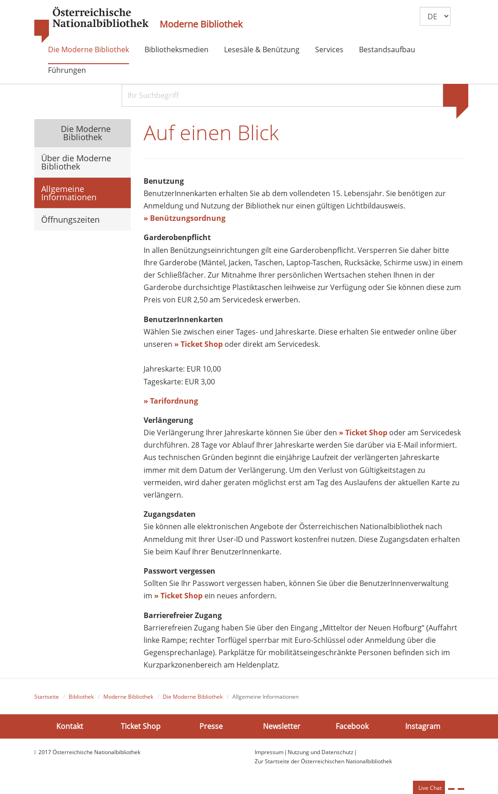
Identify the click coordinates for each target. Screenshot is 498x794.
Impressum (269, 752)
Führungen (67, 70)
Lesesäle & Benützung (262, 49)
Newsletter (281, 726)
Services (329, 49)
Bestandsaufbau (387, 49)
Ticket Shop (141, 726)
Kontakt (69, 726)
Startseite (46, 697)
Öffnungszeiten (70, 219)
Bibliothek (81, 697)
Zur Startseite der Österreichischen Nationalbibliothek (323, 761)
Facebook (352, 726)
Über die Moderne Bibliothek (76, 162)
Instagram (422, 726)
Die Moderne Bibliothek (88, 49)
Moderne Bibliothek (201, 24)
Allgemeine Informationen (68, 193)
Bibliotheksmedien (177, 49)
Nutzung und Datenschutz (320, 752)
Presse (211, 726)
